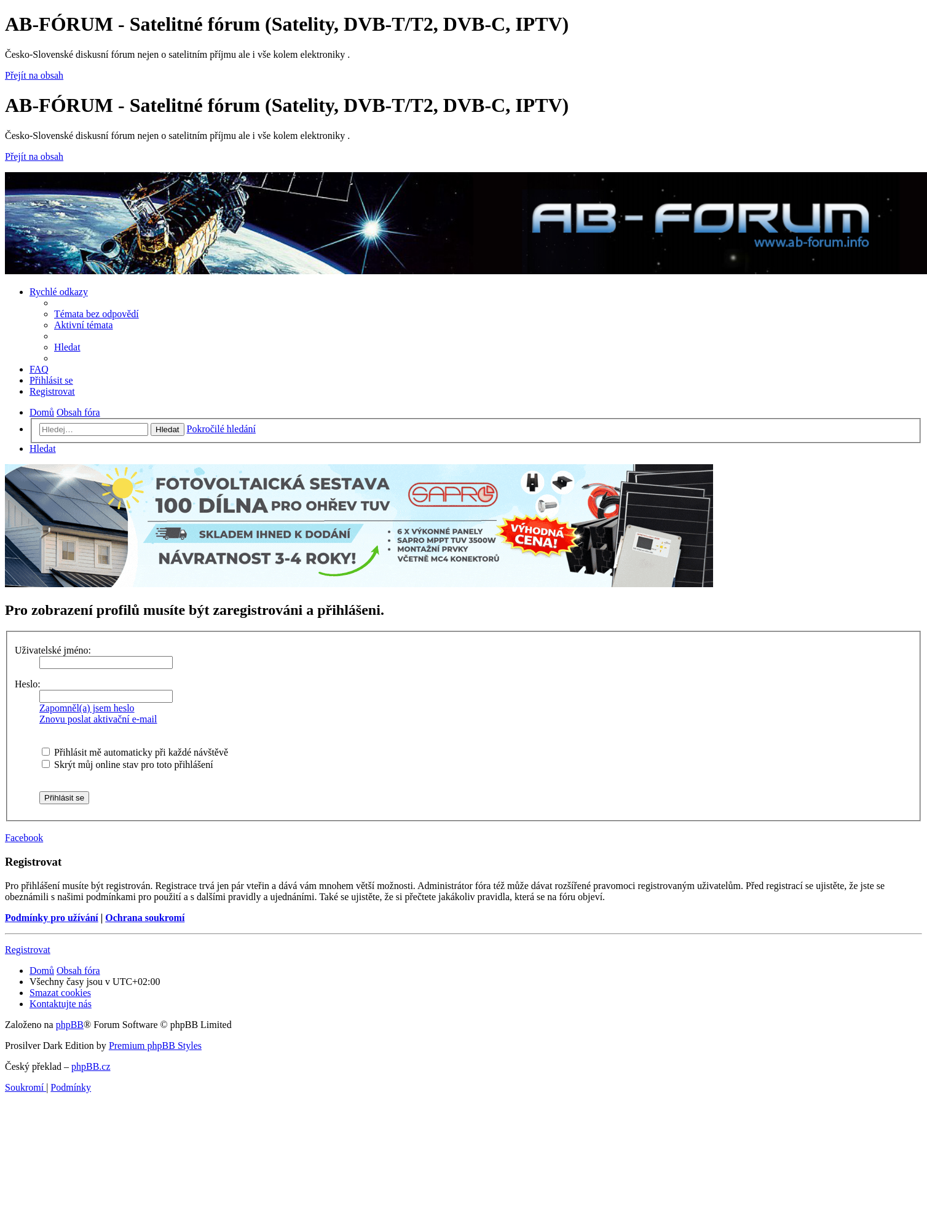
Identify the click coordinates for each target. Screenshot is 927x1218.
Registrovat (27, 949)
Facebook (24, 837)
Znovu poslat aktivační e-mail (98, 719)
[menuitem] (96, 314)
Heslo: (28, 684)
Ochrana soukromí (144, 917)
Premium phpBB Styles (155, 1045)
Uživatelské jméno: (53, 650)
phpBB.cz (91, 1066)
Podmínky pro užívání (51, 917)
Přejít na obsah (34, 75)
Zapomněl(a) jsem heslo (87, 708)
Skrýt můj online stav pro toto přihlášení (127, 764)
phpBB (70, 1024)
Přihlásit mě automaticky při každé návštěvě (135, 752)
